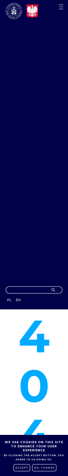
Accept (21, 467)
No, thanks (44, 467)
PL (9, 300)
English (18, 300)
